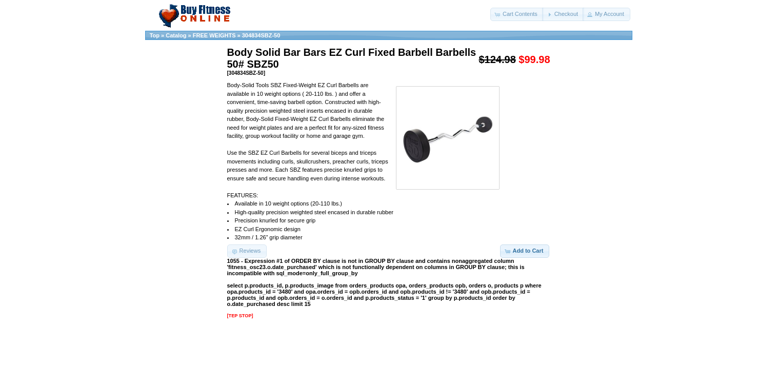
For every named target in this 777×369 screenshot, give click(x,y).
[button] (517, 14)
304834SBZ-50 (261, 35)
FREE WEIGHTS (214, 35)
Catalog (176, 35)
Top (155, 35)
